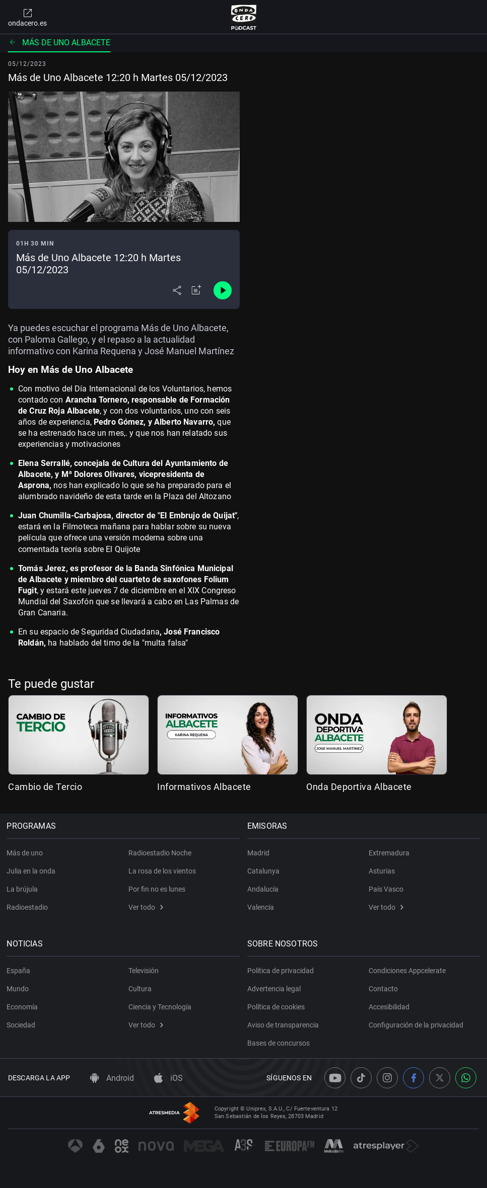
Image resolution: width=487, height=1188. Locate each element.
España (20, 971)
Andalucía (264, 889)
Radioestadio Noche (159, 853)
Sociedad (22, 1025)
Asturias (382, 871)
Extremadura (389, 853)
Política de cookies (277, 1007)
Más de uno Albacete (59, 42)
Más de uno (26, 853)
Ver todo (145, 907)
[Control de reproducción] (223, 290)
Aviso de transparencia (284, 1025)
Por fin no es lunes (156, 889)
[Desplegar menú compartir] (177, 290)
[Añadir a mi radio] (196, 290)
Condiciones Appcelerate (407, 971)
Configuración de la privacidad (416, 1025)
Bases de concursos (280, 1043)
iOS (168, 1078)
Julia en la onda (32, 871)
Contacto (383, 989)
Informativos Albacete (204, 786)
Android (112, 1078)
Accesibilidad (389, 1007)
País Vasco (386, 889)
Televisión (143, 971)
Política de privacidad (282, 971)
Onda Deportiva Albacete (359, 786)
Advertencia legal (275, 989)
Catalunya (265, 871)
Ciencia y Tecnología (159, 1007)
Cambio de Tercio (45, 786)
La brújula (23, 889)
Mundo (19, 989)
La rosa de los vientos (162, 871)
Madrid (260, 853)
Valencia (262, 907)
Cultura (140, 989)
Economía (23, 1007)
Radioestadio (28, 907)
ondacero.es (27, 17)
